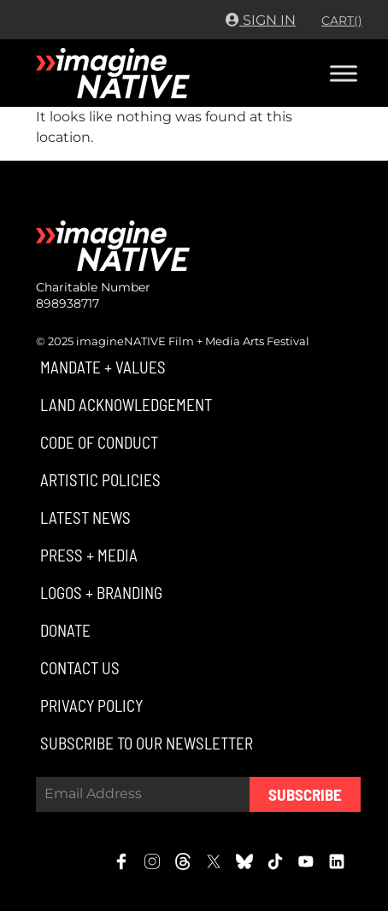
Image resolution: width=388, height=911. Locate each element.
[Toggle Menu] (343, 73)
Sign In (261, 20)
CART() (341, 20)
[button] (101, 367)
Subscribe (305, 794)
